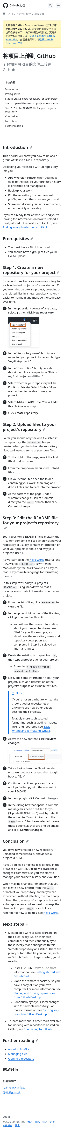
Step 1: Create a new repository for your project (31, 269)
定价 (52, 1121)
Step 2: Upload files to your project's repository (29, 426)
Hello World (36, 560)
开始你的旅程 (24, 13)
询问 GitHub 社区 (14, 1087)
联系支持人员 (11, 1092)
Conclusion (16, 841)
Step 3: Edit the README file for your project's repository (31, 522)
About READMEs (18, 1049)
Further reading (20, 1040)
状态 (44, 1121)
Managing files (17, 1054)
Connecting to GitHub (38, 1029)
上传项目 (39, 13)
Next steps (15, 924)
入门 (10, 13)
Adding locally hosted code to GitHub (26, 227)
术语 (29, 1121)
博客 (17, 1125)
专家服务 (7, 1125)
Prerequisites (18, 238)
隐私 (37, 1121)
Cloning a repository (21, 1058)
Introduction (17, 147)
